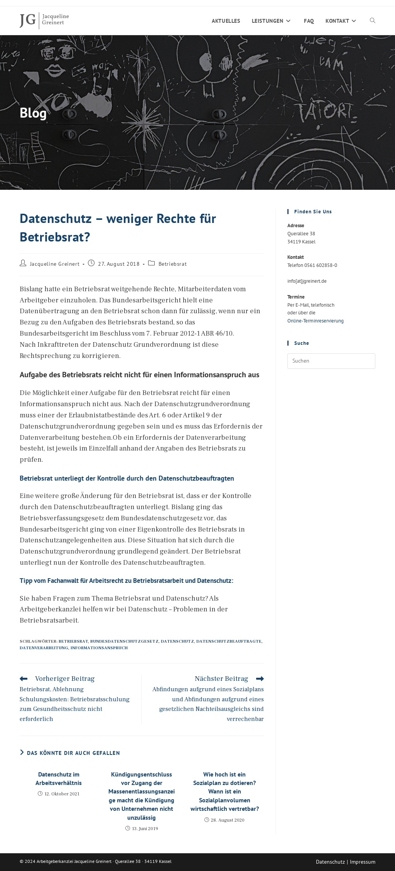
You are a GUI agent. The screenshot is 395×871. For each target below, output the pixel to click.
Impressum (362, 861)
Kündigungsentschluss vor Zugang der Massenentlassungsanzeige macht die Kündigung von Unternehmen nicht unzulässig (141, 795)
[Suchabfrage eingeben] (331, 361)
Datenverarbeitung (44, 648)
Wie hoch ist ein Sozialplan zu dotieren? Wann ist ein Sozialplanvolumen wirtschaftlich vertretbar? (225, 791)
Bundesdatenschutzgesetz (124, 641)
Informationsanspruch (99, 648)
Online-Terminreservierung (315, 320)
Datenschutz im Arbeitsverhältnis (58, 778)
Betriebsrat (173, 263)
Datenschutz (177, 641)
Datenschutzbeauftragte (229, 641)
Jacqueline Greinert (54, 263)
